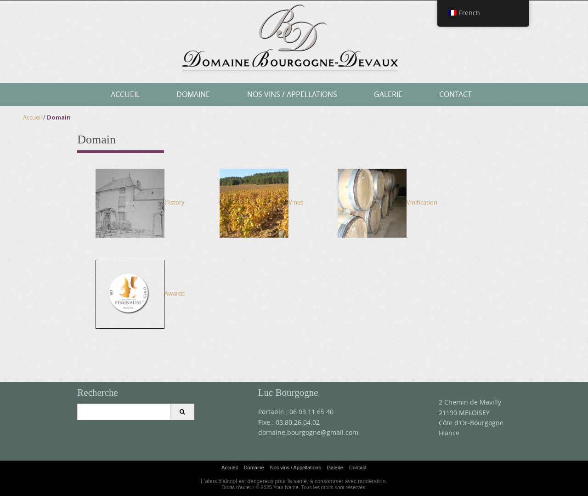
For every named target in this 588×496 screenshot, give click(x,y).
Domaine (193, 94)
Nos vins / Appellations (292, 94)
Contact (455, 94)
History (140, 202)
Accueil (125, 94)
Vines (261, 202)
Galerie (388, 94)
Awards (140, 293)
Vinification (387, 202)
